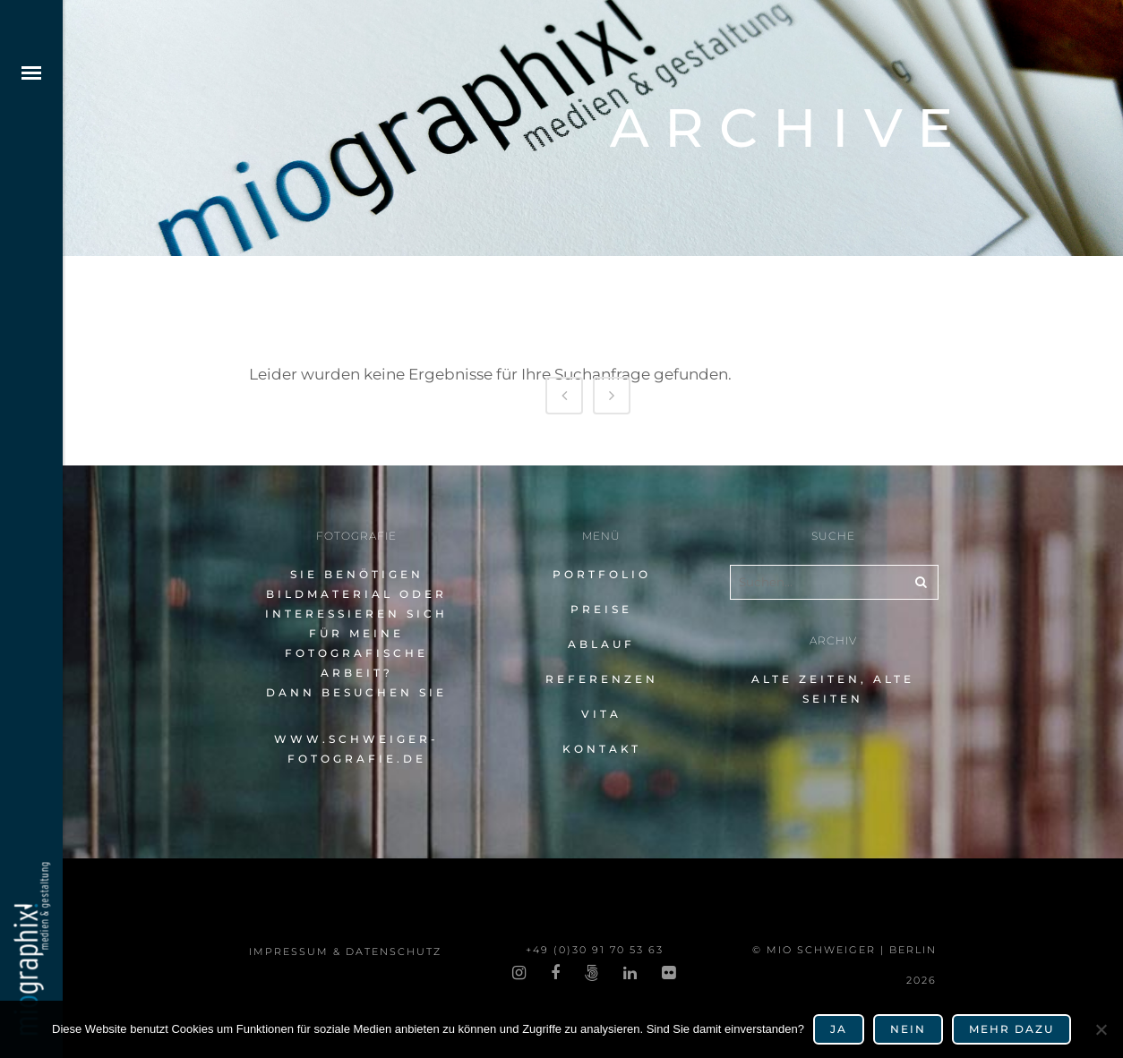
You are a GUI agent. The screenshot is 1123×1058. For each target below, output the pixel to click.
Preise (601, 609)
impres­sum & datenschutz (345, 951)
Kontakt (601, 748)
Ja (838, 1029)
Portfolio (602, 574)
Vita (601, 714)
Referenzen (601, 679)
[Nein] (1101, 1029)
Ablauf (601, 644)
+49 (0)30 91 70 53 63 (595, 949)
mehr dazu (1011, 1029)
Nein (908, 1029)
